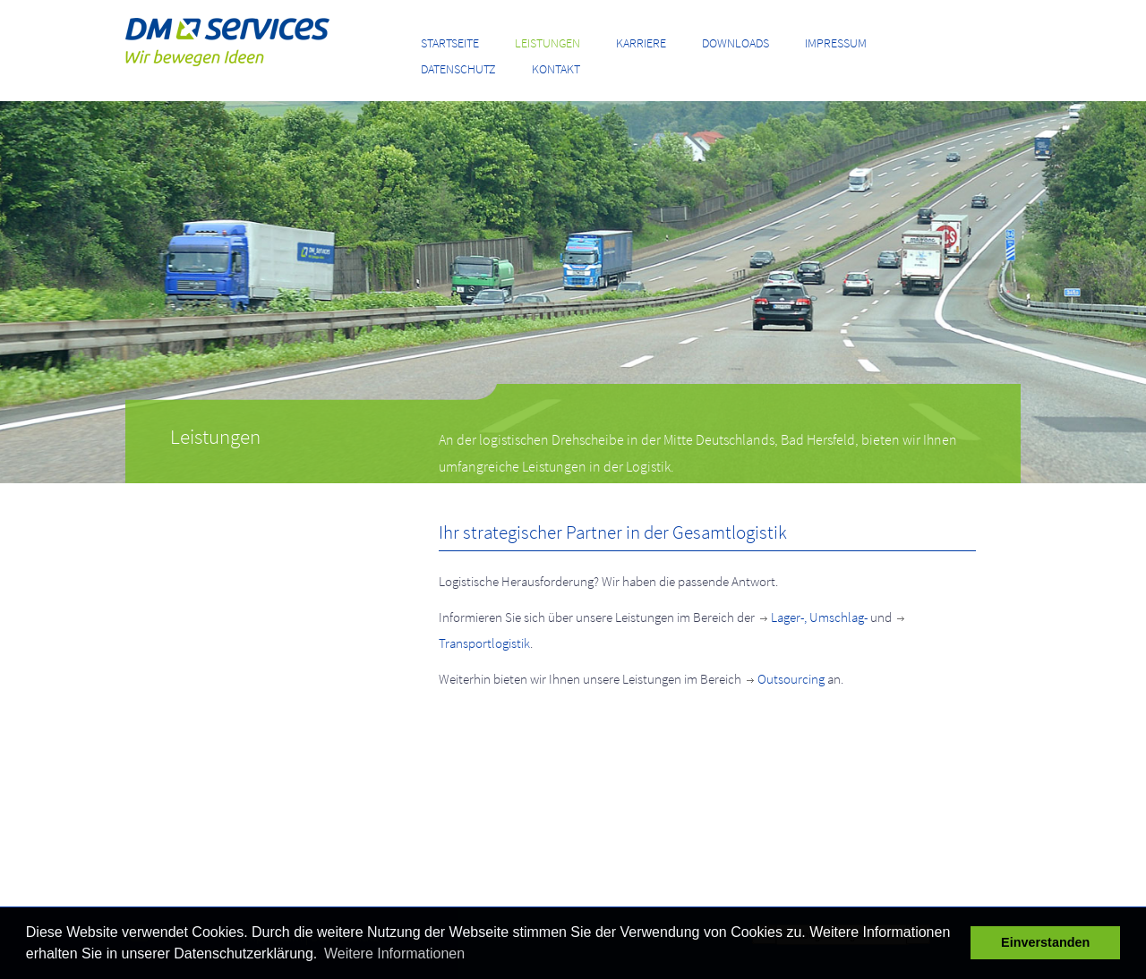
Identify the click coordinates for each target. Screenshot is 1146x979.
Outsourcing (784, 678)
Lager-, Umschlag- (812, 617)
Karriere (641, 43)
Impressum (836, 43)
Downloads (735, 43)
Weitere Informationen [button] (394, 953)
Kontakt (556, 69)
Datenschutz (458, 69)
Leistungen (547, 43)
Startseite (450, 43)
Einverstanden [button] (1045, 942)
